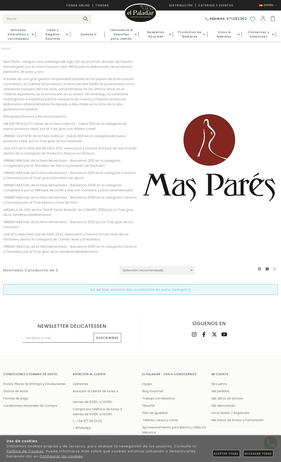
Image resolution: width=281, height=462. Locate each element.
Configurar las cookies (61, 456)
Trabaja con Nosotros (158, 398)
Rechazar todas (258, 453)
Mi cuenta (219, 384)
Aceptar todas (226, 453)
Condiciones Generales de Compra (30, 405)
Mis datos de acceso (227, 398)
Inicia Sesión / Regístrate (230, 413)
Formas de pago (15, 398)
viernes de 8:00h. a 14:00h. (93, 402)
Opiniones (80, 384)
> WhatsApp (82, 428)
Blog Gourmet (153, 391)
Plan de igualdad (155, 413)
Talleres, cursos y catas (160, 420)
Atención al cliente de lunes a (95, 391)
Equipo (147, 384)
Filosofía (148, 405)
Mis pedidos (220, 391)
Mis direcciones (223, 405)
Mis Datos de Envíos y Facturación (238, 420)
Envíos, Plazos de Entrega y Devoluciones (34, 384)
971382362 (226, 18)
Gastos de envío (15, 391)
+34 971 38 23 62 (87, 421)
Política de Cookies (25, 451)
